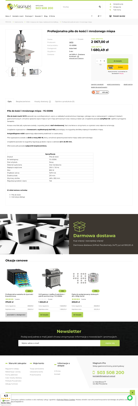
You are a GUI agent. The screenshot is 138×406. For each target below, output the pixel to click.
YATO (71, 42)
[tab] (9, 101)
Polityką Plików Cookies (66, 400)
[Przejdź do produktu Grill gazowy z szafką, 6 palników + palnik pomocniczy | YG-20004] (52, 281)
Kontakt (57, 374)
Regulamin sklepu (12, 369)
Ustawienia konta (36, 372)
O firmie (57, 371)
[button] (6, 72)
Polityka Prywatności (13, 381)
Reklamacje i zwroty (13, 372)
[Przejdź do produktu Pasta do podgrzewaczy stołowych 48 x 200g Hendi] (86, 281)
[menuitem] (8, 16)
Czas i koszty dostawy (13, 378)
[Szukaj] (99, 6)
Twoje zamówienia (37, 369)
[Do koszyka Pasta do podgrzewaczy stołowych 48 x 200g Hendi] (77, 314)
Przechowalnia (35, 375)
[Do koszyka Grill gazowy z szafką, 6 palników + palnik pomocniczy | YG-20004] (44, 314)
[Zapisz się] (110, 343)
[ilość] (100, 61)
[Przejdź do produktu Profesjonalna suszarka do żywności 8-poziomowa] (19, 281)
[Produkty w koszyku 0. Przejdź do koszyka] (119, 16)
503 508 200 (44, 8)
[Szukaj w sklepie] (79, 7)
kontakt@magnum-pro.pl (104, 376)
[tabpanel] (69, 155)
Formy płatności (11, 375)
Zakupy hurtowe (11, 384)
